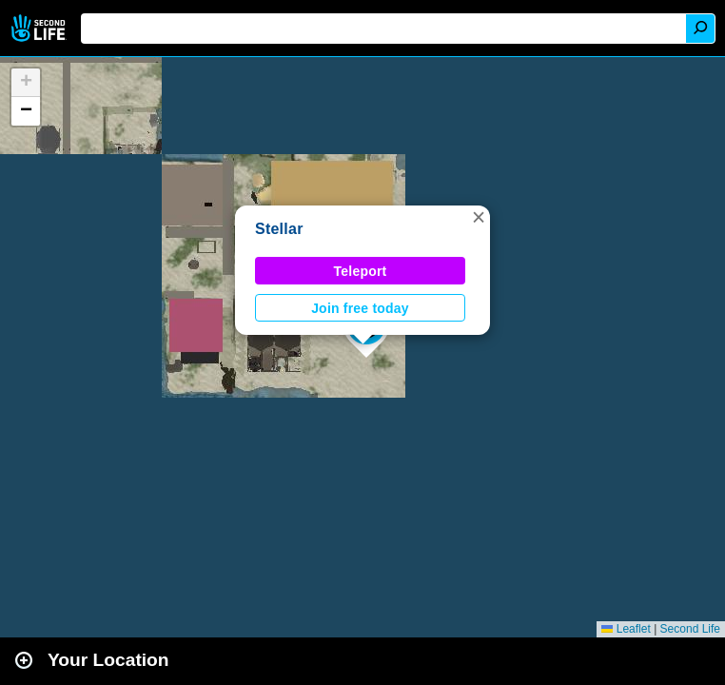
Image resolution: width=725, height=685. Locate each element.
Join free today (360, 308)
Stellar (279, 229)
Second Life (40, 28)
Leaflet (625, 629)
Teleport (360, 271)
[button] (478, 217)
